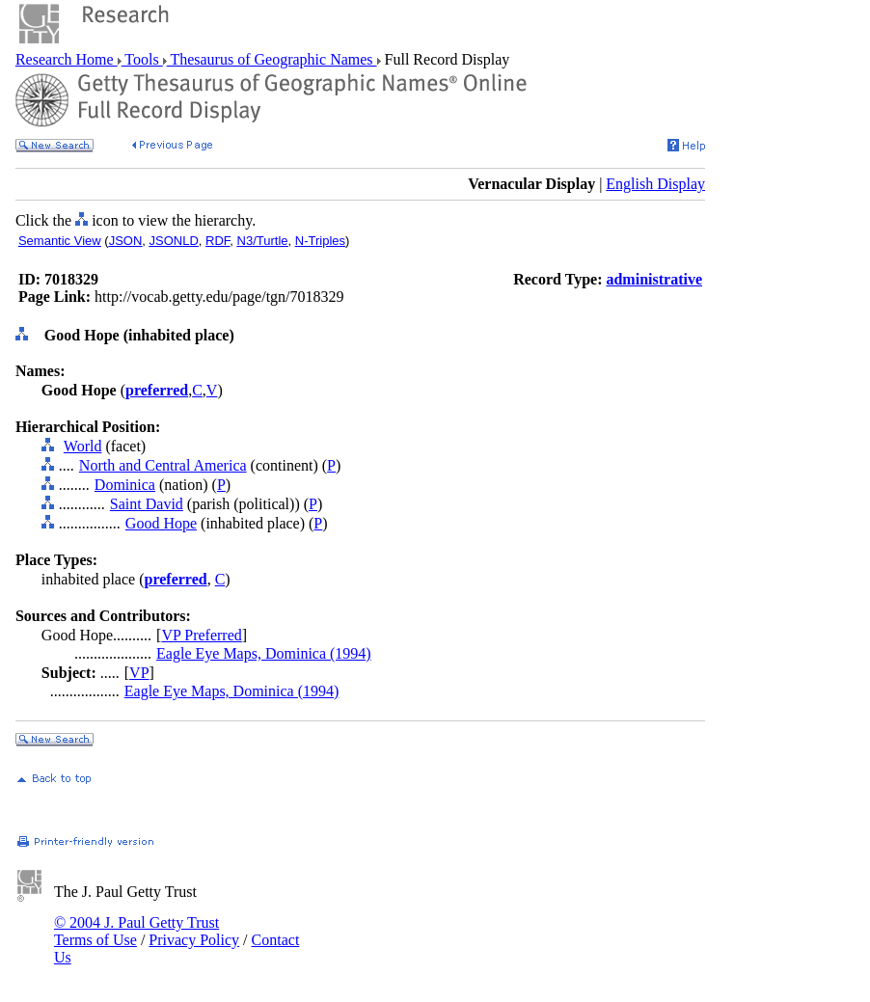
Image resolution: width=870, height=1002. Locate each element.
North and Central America (163, 465)
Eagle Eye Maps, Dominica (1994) (263, 653)
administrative (654, 279)
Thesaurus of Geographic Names (272, 59)
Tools (142, 59)
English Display (655, 184)
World (83, 446)
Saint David (146, 504)
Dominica (125, 484)
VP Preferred (201, 635)
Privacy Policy (194, 940)
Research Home (66, 59)
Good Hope (161, 523)
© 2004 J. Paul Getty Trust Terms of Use (136, 931)
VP (139, 672)
